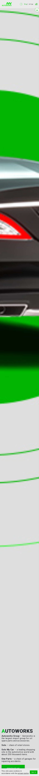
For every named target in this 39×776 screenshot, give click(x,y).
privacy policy (23, 773)
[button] (37, 10)
